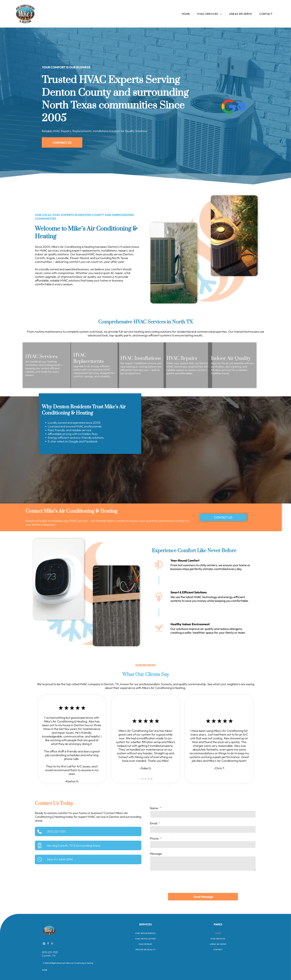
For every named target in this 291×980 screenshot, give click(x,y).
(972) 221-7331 (56, 831)
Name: (154, 808)
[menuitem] (186, 14)
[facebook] (48, 944)
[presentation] (178, 881)
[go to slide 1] (139, 779)
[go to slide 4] (148, 779)
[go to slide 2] (142, 779)
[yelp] (51, 944)
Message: (156, 853)
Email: (154, 823)
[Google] (44, 944)
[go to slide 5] (151, 779)
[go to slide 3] (145, 779)
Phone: (154, 838)
